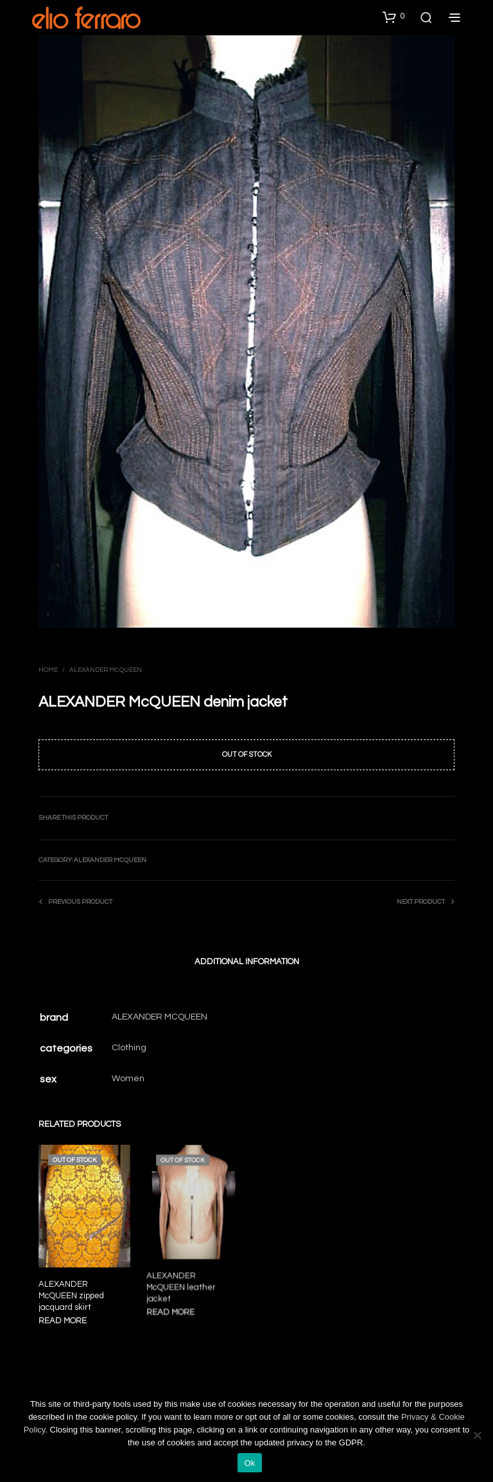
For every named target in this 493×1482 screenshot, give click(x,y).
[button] (393, 16)
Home (48, 670)
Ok (249, 1463)
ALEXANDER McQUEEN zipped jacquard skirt (71, 1296)
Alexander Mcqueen (105, 670)
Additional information (247, 961)
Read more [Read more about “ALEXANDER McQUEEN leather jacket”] (172, 1309)
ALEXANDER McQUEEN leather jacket (182, 1285)
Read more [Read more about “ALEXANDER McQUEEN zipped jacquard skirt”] (63, 1320)
